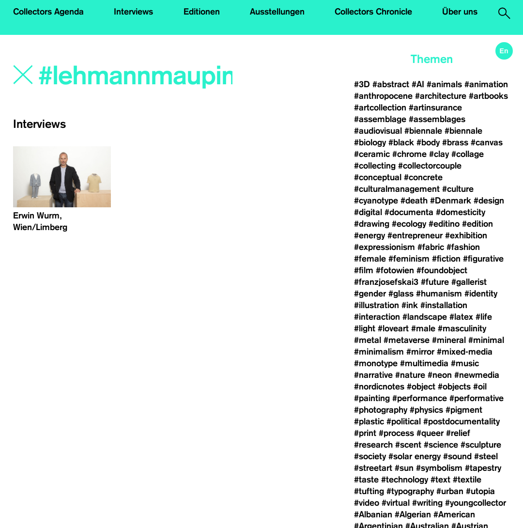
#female (370, 258)
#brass (455, 142)
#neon (440, 375)
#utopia (480, 491)
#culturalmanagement (397, 189)
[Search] (136, 76)
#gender (370, 293)
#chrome (409, 154)
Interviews (133, 11)
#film (363, 270)
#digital (368, 212)
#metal (367, 340)
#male (423, 328)
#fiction (446, 258)
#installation (443, 305)
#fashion (463, 247)
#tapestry (483, 468)
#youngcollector (475, 502)
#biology (370, 142)
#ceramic (372, 154)
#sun (404, 468)
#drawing (371, 223)
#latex (461, 316)
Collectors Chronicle (373, 11)
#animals (444, 84)
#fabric (430, 247)
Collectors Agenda (48, 11)
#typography (410, 491)
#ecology (409, 223)
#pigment (464, 409)
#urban (449, 491)
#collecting (375, 165)
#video (366, 502)
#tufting (369, 491)
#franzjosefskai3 (386, 282)
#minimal (486, 340)
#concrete (423, 177)
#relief (458, 433)
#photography (380, 409)
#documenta (409, 212)
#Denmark (450, 200)
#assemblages (437, 119)
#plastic (369, 421)
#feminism (409, 258)
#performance (419, 398)
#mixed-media (464, 351)
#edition (477, 223)
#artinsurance (435, 107)
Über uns (459, 11)
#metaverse (407, 340)
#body (428, 142)
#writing (427, 502)
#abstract (390, 84)
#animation (486, 84)
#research (373, 444)
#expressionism (384, 247)
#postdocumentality (461, 421)
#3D (362, 84)
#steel (486, 456)
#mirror (420, 351)
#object (421, 386)
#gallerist (469, 282)
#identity (480, 293)
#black (401, 142)
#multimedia (424, 363)
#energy (369, 235)
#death (414, 200)
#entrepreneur (415, 235)
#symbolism (439, 468)
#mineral (449, 340)
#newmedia (476, 375)
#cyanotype (376, 200)
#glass (401, 293)
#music (465, 363)
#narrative (373, 375)
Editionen (202, 11)
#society (370, 456)
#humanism (439, 293)
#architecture (440, 96)
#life (484, 316)
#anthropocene (383, 96)
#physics (426, 409)
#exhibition (466, 235)
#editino (444, 223)
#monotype (376, 363)
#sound (457, 456)
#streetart (373, 468)
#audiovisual (378, 130)
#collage (467, 154)
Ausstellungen (277, 11)
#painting (372, 398)
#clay (439, 154)
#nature (410, 375)
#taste (366, 479)
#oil (480, 386)
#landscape (424, 316)
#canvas (487, 142)
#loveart (393, 328)
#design (489, 200)
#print (365, 433)
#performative (476, 398)
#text (440, 479)
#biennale (423, 130)
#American (454, 514)
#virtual (396, 502)
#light (364, 328)
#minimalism (379, 351)
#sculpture (481, 444)
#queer (430, 433)
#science (441, 444)
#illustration (376, 305)
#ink (409, 305)
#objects (454, 386)
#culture (458, 189)
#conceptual (377, 177)
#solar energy (414, 456)
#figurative (483, 258)
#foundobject (441, 270)
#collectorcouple (429, 165)
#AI (418, 84)
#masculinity (462, 328)
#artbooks (488, 96)
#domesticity (460, 212)
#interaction (377, 316)
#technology (404, 479)
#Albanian (373, 514)
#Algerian (413, 514)
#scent (408, 444)
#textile (467, 479)
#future (435, 282)
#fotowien (395, 270)
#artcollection (380, 107)
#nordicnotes (379, 386)
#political (403, 421)
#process (396, 433)
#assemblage (380, 119)
